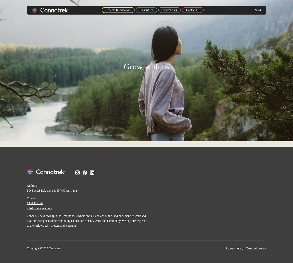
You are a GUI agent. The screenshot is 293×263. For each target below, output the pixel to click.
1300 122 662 (35, 203)
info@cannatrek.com (39, 208)
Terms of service (256, 248)
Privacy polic (234, 248)
